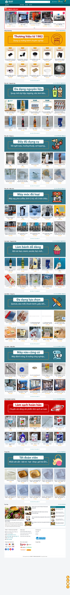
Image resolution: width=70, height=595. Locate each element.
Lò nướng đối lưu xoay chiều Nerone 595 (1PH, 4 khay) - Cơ (59, 428)
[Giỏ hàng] (64, 2)
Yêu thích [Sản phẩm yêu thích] (60, 1)
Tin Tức (30, 4)
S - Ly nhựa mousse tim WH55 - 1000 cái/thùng (59, 375)
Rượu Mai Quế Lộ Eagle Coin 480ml (60, 306)
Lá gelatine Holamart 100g (10, 322)
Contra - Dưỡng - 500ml (47, 480)
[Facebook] (6, 586)
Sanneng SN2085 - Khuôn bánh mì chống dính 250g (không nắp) (10, 96)
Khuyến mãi (53, 543)
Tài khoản (54, 1)
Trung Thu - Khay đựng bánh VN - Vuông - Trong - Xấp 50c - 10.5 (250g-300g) (22, 533)
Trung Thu (7, 488)
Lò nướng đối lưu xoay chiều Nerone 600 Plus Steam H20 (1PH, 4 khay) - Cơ (35, 428)
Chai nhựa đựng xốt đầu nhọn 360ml (47, 201)
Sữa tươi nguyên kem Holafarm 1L (59, 165)
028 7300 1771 (16, 572)
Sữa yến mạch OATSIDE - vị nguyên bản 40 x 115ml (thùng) (59, 149)
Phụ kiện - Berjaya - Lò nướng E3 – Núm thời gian (60, 412)
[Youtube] (10, 586)
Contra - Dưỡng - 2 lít (59, 480)
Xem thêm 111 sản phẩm (34, 327)
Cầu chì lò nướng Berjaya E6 (35, 411)
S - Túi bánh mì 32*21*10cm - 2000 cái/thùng (23, 359)
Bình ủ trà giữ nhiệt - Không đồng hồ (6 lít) (35, 270)
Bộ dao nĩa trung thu (10, 516)
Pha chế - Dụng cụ (9, 172)
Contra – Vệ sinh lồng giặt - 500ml (10, 481)
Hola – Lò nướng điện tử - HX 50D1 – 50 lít (23, 60)
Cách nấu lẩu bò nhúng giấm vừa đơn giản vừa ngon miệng (59, 545)
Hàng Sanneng (8, 67)
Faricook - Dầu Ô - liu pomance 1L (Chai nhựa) (10, 306)
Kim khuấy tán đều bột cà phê (60, 200)
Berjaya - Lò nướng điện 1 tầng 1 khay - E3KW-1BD (59, 60)
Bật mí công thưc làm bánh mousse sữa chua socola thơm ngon (60, 552)
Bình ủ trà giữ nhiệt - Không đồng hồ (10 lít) (47, 270)
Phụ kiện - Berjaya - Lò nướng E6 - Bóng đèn (47, 412)
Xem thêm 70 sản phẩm (34, 274)
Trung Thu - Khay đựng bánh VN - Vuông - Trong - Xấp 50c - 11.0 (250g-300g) (10, 533)
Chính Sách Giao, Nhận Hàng (25, 572)
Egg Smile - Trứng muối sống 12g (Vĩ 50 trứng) (23, 323)
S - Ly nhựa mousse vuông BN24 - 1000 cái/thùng (22, 375)
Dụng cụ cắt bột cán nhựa (10, 358)
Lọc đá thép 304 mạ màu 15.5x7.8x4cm (47, 217)
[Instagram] (13, 586)
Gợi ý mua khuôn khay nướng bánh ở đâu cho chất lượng (60, 556)
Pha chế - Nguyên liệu (9, 119)
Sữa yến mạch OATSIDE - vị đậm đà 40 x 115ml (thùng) (35, 149)
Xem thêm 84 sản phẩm (34, 538)
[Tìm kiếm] (48, 2)
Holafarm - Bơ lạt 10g (35, 306)
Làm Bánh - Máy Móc (9, 382)
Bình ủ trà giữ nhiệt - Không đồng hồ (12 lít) (22, 270)
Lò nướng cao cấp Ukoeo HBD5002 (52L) (47, 60)
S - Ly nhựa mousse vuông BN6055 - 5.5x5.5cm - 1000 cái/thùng (10, 375)
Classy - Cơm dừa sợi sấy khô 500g (35, 323)
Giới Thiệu (22, 4)
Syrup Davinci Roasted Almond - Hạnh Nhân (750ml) (47, 165)
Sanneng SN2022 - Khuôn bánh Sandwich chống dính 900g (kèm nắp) (22, 96)
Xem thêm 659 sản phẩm (34, 380)
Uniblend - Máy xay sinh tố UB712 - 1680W (10, 254)
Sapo (46, 592)
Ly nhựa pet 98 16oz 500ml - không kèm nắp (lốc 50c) (10, 217)
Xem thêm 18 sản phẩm (34, 485)
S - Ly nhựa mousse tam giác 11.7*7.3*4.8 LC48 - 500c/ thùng (35, 359)
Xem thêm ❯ (61, 66)
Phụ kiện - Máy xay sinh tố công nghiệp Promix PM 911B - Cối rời (10, 270)
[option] (35, 16)
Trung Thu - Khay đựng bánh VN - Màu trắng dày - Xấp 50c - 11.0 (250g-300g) (47, 533)
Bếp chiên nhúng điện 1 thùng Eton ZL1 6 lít (10, 428)
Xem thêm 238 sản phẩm (34, 169)
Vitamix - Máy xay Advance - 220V (60, 254)
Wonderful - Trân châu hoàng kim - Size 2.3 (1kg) (10, 149)
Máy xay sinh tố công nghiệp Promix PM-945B (47, 254)
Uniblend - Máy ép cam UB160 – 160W (22, 254)
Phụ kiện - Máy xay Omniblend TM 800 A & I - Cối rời (35, 254)
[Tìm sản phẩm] (36, 2)
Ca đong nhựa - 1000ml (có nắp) (10, 201)
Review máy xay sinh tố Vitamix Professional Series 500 (60, 549)
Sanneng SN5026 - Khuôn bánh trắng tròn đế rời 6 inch (59, 112)
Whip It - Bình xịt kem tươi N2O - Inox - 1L (10, 60)
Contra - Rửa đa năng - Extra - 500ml (35, 464)
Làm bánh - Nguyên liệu (10, 277)
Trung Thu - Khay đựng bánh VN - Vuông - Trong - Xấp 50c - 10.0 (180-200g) (35, 533)
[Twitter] (8, 586)
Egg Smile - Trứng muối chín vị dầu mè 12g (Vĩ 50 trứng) (47, 323)
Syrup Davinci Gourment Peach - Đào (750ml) (35, 165)
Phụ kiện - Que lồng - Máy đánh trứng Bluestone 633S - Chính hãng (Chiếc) (59, 270)
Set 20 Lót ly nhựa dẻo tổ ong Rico (23, 201)
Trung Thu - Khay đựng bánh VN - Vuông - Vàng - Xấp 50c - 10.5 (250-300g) (35, 517)
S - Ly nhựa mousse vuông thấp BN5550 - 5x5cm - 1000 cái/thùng (47, 375)
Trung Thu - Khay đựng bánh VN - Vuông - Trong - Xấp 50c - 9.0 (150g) (59, 517)
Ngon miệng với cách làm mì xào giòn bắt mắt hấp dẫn (60, 559)
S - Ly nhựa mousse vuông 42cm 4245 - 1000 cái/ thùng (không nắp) (60, 359)
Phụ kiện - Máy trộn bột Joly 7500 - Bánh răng (23, 412)
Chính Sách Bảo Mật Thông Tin (25, 567)
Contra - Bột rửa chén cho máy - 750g (10, 464)
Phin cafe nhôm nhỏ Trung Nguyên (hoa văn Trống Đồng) (22, 217)
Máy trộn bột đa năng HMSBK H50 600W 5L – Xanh (23, 428)
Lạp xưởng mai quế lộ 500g (59, 322)
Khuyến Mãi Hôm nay (11, 45)
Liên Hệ (26, 4)
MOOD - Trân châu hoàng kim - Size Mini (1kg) (22, 149)
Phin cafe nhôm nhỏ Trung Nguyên (35, 217)
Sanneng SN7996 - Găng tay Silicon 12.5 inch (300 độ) (60, 96)
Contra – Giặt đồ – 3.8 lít (22, 480)
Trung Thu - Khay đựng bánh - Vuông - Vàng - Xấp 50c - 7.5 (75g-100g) (60, 533)
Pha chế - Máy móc (9, 225)
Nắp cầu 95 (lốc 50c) (35, 200)
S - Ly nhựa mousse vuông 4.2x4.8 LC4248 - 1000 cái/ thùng (47, 359)
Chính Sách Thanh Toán (24, 570)
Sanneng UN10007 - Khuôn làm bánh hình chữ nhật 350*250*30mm (35, 112)
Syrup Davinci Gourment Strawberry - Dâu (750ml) (22, 165)
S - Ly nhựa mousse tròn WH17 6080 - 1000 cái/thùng (35, 375)
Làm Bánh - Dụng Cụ (9, 330)
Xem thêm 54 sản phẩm (34, 432)
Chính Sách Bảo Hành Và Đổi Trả (26, 569)
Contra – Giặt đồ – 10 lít (35, 480)
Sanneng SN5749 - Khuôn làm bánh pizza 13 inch (47, 112)
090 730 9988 (8, 572)
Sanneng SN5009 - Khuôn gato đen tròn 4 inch (35, 96)
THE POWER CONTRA (9, 435)
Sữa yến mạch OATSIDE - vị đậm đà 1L (10, 165)
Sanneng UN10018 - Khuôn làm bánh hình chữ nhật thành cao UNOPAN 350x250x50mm (22, 112)
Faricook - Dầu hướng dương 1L (22, 306)
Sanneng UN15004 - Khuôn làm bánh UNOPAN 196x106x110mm (10, 112)
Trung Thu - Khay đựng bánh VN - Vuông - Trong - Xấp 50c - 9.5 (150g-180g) (47, 517)
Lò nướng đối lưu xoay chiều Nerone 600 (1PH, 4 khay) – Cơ (47, 428)
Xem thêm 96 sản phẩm (34, 116)
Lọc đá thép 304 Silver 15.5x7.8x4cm (60, 217)
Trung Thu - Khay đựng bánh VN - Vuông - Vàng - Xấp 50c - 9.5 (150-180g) (22, 517)
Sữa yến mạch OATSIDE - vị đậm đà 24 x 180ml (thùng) (47, 149)
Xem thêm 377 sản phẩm (34, 222)
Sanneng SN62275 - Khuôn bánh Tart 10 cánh (47, 96)
